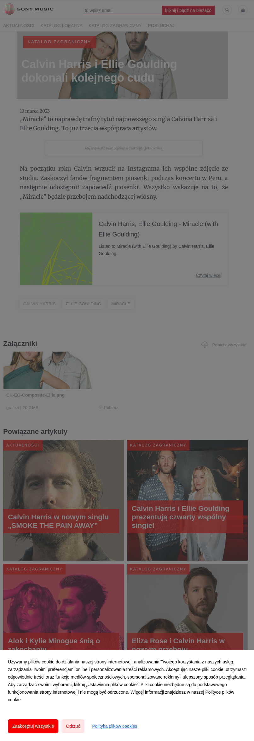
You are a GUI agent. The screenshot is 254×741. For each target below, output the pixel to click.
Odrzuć (73, 726)
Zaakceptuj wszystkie (33, 726)
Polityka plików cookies (114, 726)
